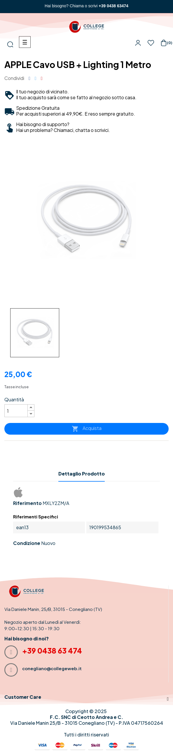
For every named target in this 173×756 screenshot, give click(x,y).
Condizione (26, 543)
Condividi (29, 78)
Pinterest (42, 78)
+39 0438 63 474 (52, 650)
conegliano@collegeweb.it (52, 668)
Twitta (35, 78)
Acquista (87, 428)
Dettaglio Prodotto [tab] (81, 474)
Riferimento (27, 503)
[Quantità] (16, 410)
